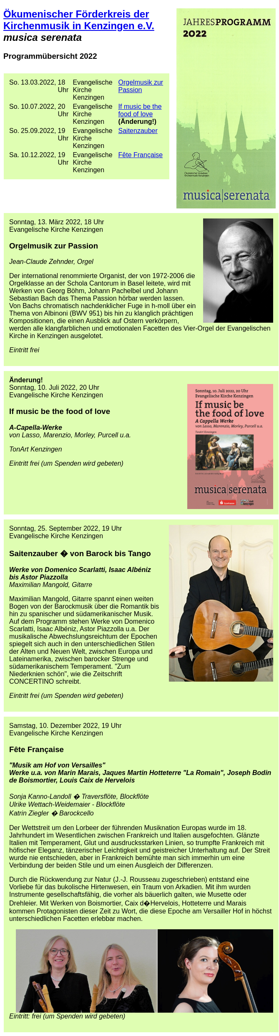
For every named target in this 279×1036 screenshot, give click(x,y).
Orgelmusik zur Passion (140, 86)
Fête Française (140, 154)
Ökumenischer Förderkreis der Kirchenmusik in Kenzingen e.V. (78, 19)
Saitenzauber (138, 130)
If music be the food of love (140, 110)
